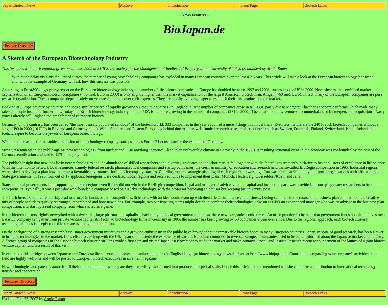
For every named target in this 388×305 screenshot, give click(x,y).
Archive (126, 5)
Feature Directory (19, 45)
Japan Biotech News (19, 5)
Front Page (249, 5)
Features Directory (20, 281)
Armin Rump (54, 299)
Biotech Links (316, 5)
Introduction (178, 5)
